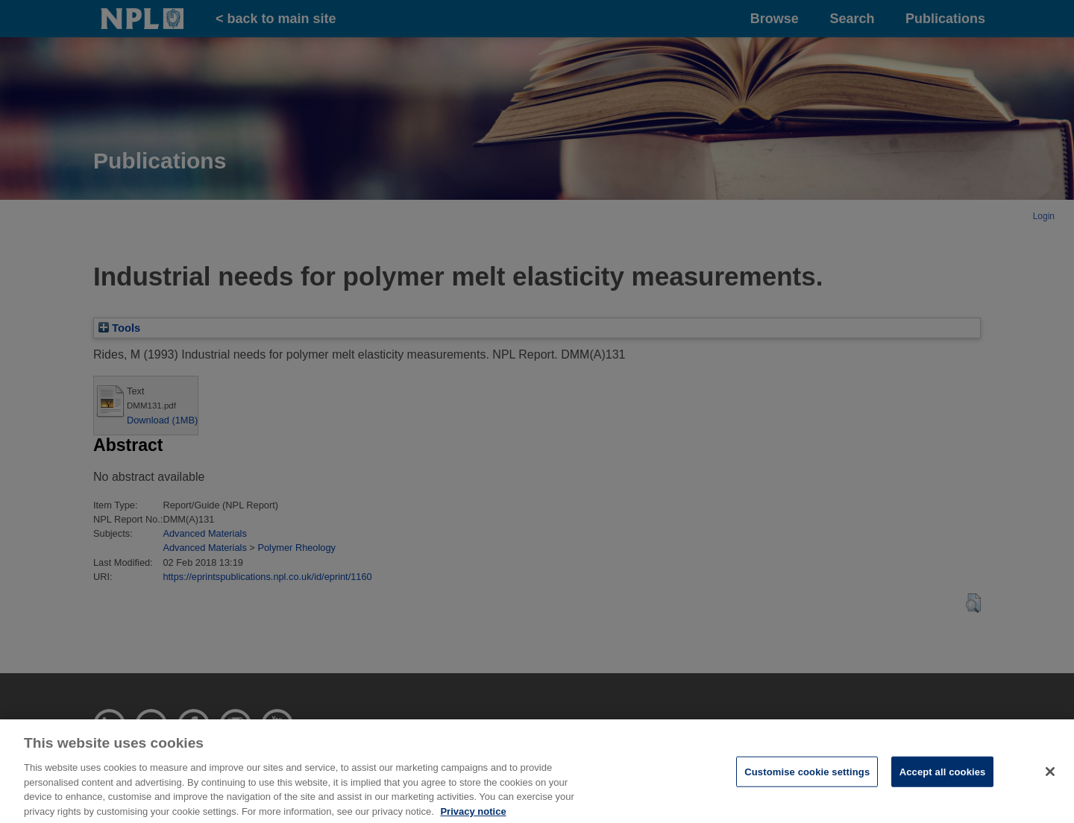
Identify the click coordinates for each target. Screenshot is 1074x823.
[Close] (1050, 776)
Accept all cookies (942, 776)
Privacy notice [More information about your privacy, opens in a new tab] (473, 816)
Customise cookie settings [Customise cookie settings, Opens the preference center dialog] (807, 776)
